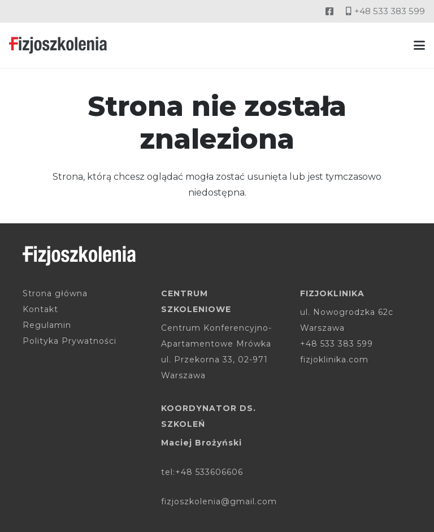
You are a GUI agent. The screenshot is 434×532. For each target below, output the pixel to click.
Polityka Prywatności (69, 341)
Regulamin (47, 325)
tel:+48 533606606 (202, 472)
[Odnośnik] (329, 11)
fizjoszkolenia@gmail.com (219, 501)
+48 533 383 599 (336, 344)
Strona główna (55, 293)
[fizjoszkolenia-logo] (58, 45)
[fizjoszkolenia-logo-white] (79, 256)
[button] (419, 45)
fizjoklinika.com (334, 359)
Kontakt (40, 309)
